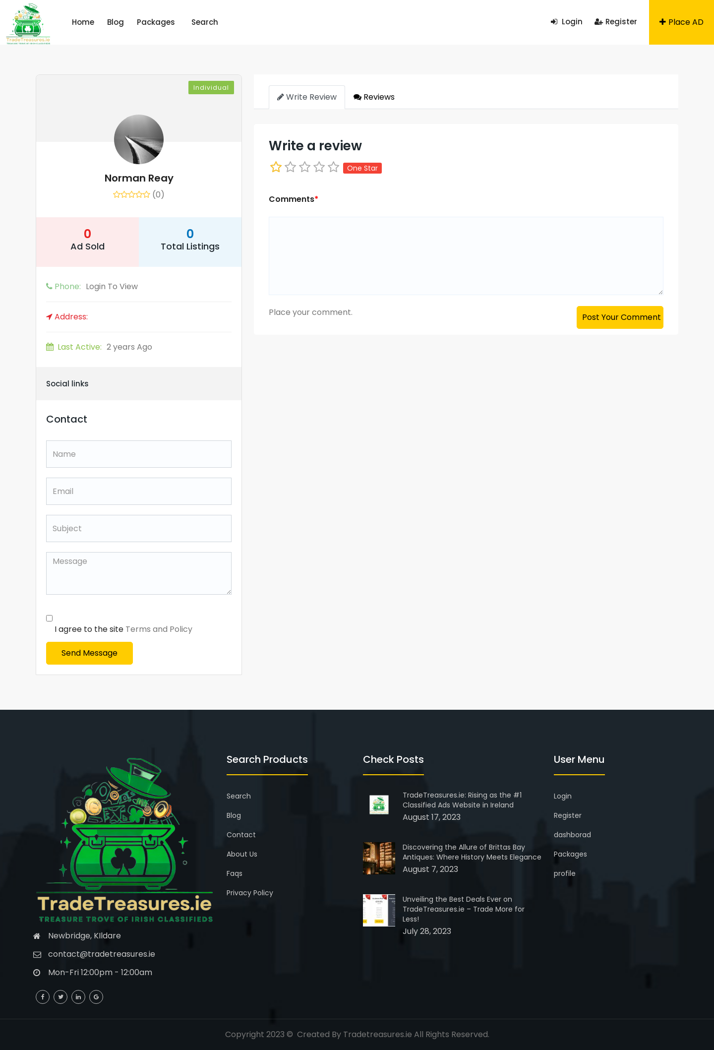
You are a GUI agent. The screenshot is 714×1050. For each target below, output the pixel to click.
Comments (293, 199)
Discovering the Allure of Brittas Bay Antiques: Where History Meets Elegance (472, 852)
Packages (156, 22)
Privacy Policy (250, 893)
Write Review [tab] (307, 97)
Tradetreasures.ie (377, 1034)
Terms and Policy (158, 629)
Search (204, 22)
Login (567, 21)
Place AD (681, 22)
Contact (241, 835)
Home (83, 22)
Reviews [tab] (374, 97)
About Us (242, 854)
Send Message (89, 653)
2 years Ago (99, 347)
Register (616, 21)
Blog (115, 22)
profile (565, 873)
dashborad (572, 835)
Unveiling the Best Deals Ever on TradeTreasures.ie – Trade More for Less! (464, 909)
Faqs (234, 873)
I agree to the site (123, 629)
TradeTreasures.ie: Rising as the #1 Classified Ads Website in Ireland (462, 800)
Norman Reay (139, 178)
